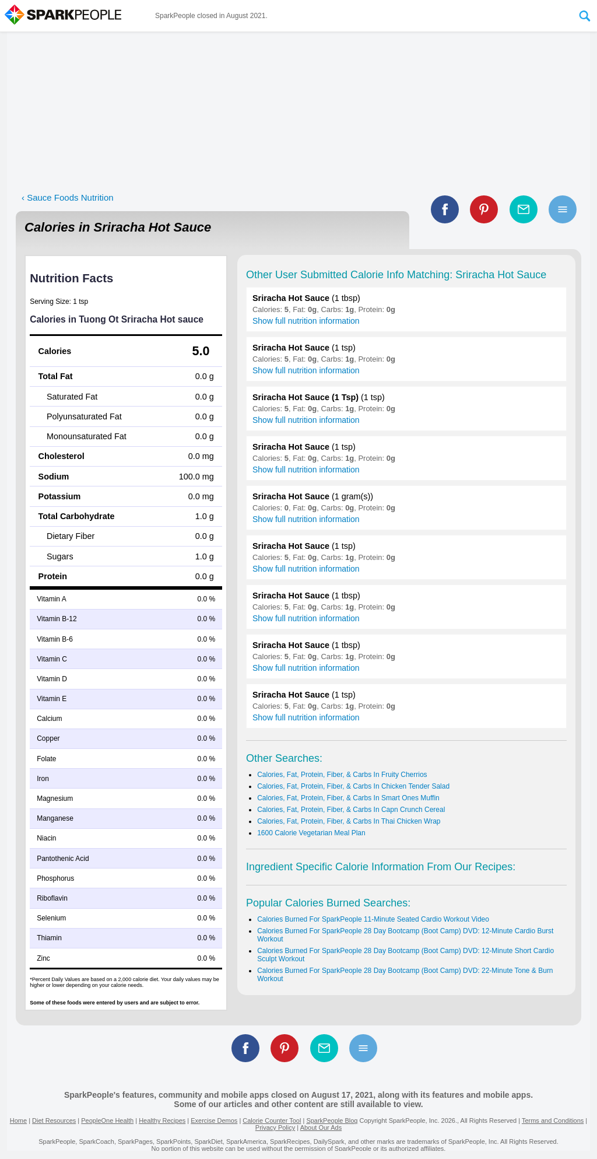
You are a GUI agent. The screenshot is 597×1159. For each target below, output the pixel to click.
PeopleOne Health (107, 1120)
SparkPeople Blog (331, 1120)
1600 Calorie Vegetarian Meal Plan (311, 833)
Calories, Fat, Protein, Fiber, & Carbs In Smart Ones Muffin (348, 798)
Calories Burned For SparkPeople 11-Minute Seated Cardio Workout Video (373, 919)
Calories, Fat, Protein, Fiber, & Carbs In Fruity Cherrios (342, 775)
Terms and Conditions (553, 1120)
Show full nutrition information (306, 320)
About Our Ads (321, 1127)
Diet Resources (54, 1120)
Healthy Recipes (162, 1120)
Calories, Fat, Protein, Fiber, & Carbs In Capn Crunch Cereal (351, 810)
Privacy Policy (275, 1127)
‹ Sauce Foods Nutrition (68, 197)
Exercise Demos (214, 1120)
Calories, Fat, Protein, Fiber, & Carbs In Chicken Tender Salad (353, 786)
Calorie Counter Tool (272, 1120)
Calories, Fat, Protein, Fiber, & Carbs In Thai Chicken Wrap (348, 821)
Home (18, 1120)
